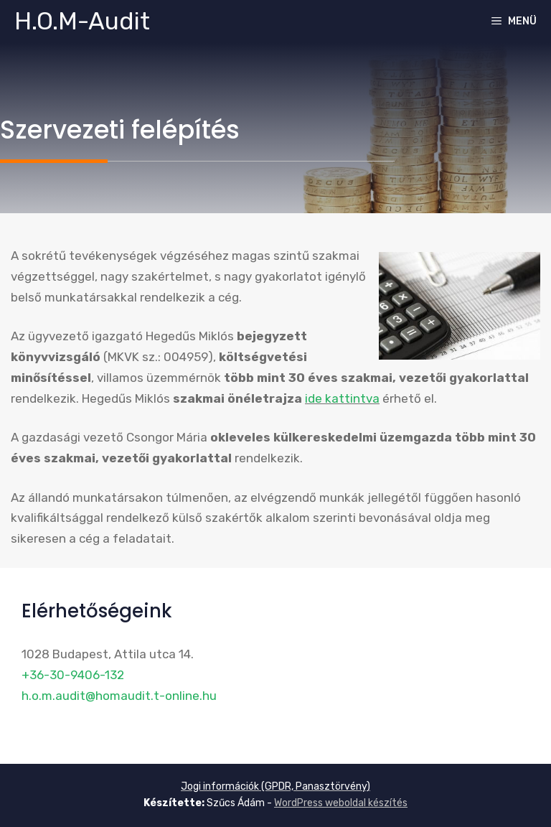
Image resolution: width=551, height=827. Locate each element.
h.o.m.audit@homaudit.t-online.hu (119, 695)
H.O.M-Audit (82, 21)
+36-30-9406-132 (73, 675)
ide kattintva (342, 398)
